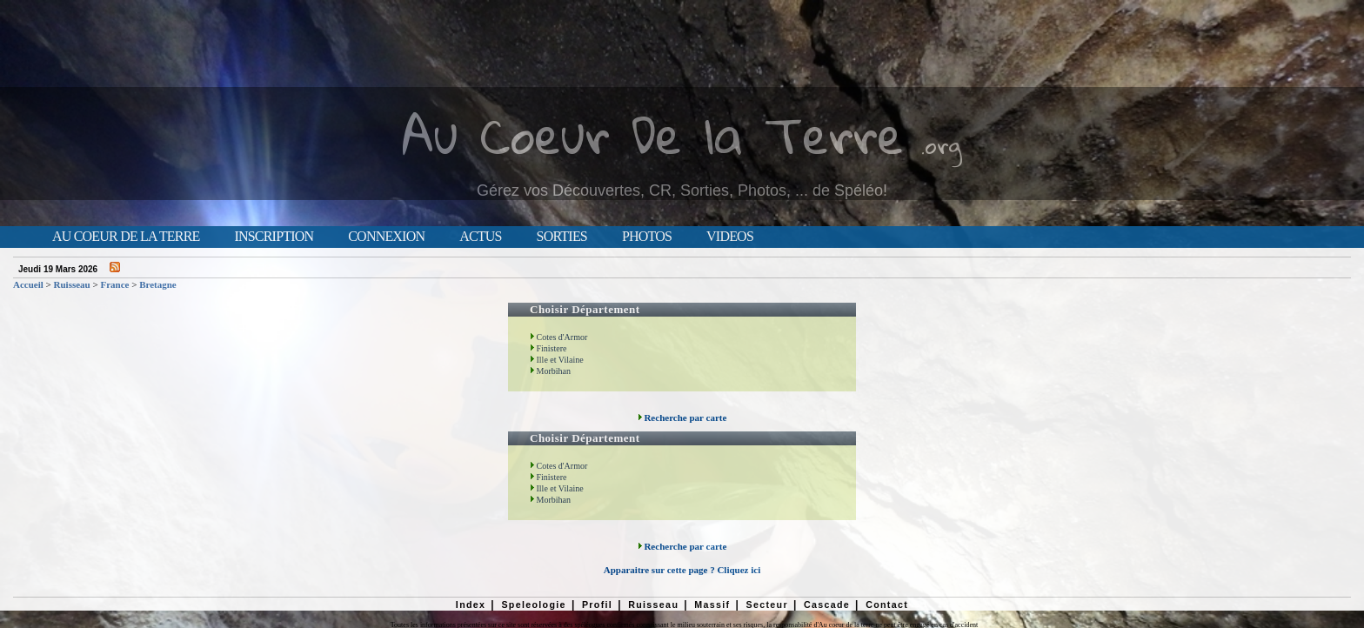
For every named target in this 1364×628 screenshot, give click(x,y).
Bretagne (158, 284)
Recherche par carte (682, 417)
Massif (712, 604)
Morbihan (550, 371)
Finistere (548, 348)
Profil (597, 604)
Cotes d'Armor (558, 337)
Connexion (386, 237)
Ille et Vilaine (557, 359)
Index (471, 604)
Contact (887, 604)
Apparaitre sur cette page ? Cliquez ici (682, 570)
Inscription (273, 237)
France (114, 284)
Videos (729, 237)
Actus (480, 237)
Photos (647, 237)
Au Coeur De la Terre (653, 134)
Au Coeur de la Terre (125, 237)
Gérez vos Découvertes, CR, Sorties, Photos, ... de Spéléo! (682, 190)
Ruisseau (72, 284)
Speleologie (533, 604)
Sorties (562, 237)
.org (941, 145)
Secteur (766, 604)
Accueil (28, 284)
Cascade (827, 604)
